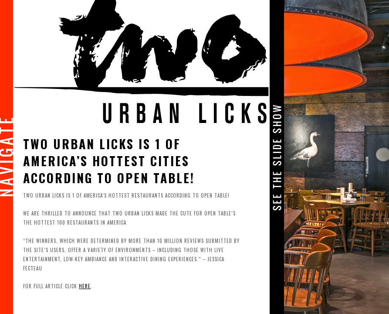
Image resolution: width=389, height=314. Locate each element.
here (85, 286)
